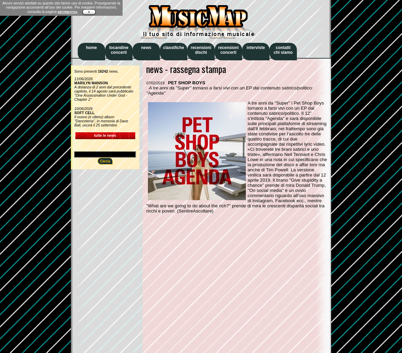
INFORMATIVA (67, 12)
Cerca (105, 161)
